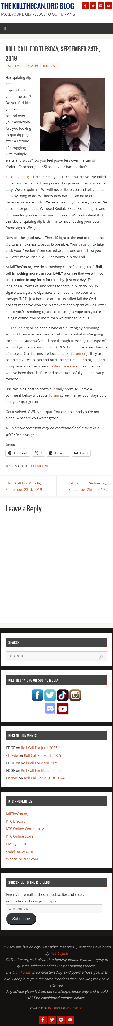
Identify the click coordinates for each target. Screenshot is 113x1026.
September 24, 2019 (23, 66)
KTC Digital (59, 953)
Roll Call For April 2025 (42, 755)
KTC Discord (16, 821)
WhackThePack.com (22, 859)
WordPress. (74, 1008)
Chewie (12, 755)
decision (85, 244)
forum (54, 395)
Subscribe (21, 919)
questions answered (63, 366)
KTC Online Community (25, 828)
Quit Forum (21, 972)
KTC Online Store (19, 836)
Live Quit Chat (17, 843)
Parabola (55, 1008)
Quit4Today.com (19, 851)
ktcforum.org (76, 353)
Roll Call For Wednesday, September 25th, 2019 (87, 486)
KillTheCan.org (17, 176)
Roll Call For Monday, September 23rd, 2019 (24, 486)
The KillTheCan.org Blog (37, 6)
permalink (40, 466)
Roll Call (50, 66)
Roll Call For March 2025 (41, 770)
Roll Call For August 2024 (44, 778)
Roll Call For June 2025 (39, 747)
